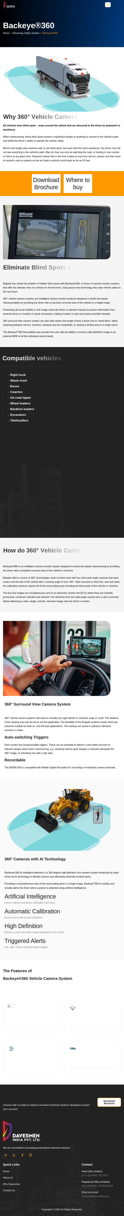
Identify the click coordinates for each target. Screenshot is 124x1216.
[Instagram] (30, 1155)
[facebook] (22, 1155)
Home (6, 33)
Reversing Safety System (26, 33)
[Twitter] (14, 1155)
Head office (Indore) (92, 1171)
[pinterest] (5, 1155)
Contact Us (9, 1190)
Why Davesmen (11, 1184)
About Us (8, 1177)
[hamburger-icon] (108, 4)
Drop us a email (90, 1192)
